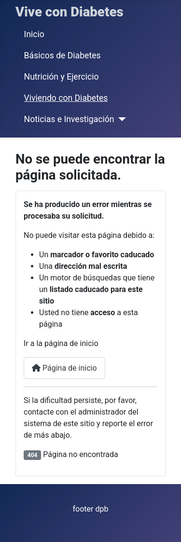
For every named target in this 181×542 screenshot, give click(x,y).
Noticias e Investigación (69, 119)
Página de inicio (64, 368)
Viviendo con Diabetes (66, 98)
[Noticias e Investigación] (120, 119)
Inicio (34, 34)
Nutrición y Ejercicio (61, 77)
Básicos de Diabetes (62, 55)
